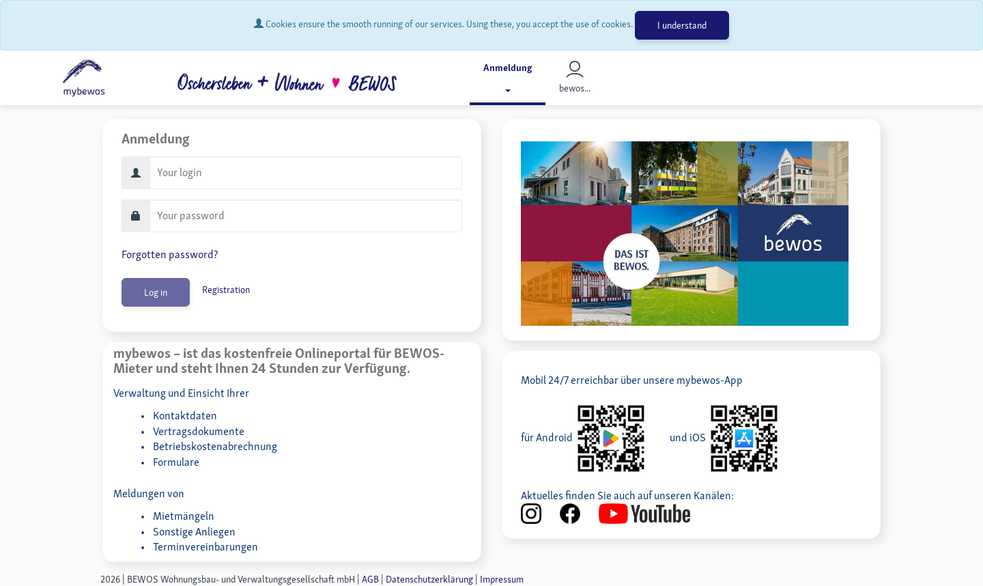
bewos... (574, 77)
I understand (682, 25)
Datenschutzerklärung (429, 579)
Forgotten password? (170, 254)
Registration (226, 289)
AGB (370, 579)
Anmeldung (507, 76)
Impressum (502, 579)
